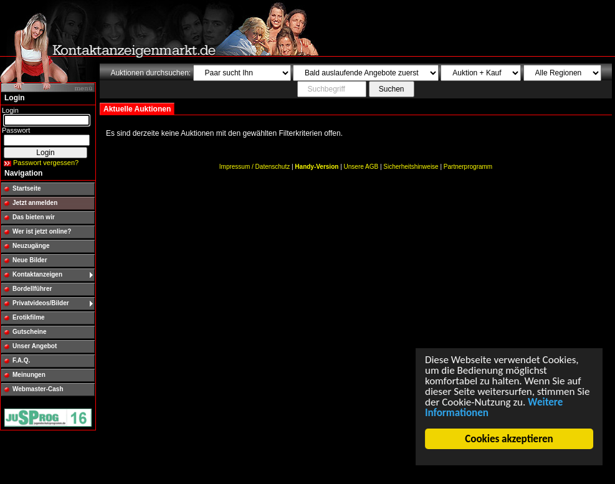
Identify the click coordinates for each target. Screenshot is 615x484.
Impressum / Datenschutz (254, 166)
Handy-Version (316, 166)
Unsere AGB (361, 166)
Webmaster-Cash (38, 389)
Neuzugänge (30, 245)
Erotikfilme (28, 317)
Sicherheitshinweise (410, 166)
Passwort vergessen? (46, 162)
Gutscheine (29, 331)
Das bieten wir (33, 217)
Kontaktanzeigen (37, 274)
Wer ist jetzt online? (41, 231)
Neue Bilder (29, 260)
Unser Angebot (34, 346)
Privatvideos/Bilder (40, 303)
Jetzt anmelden (34, 202)
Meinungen (28, 374)
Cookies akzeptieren (509, 438)
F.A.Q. (21, 360)
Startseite (26, 188)
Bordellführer (32, 288)
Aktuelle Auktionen (137, 109)
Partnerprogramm (468, 166)
